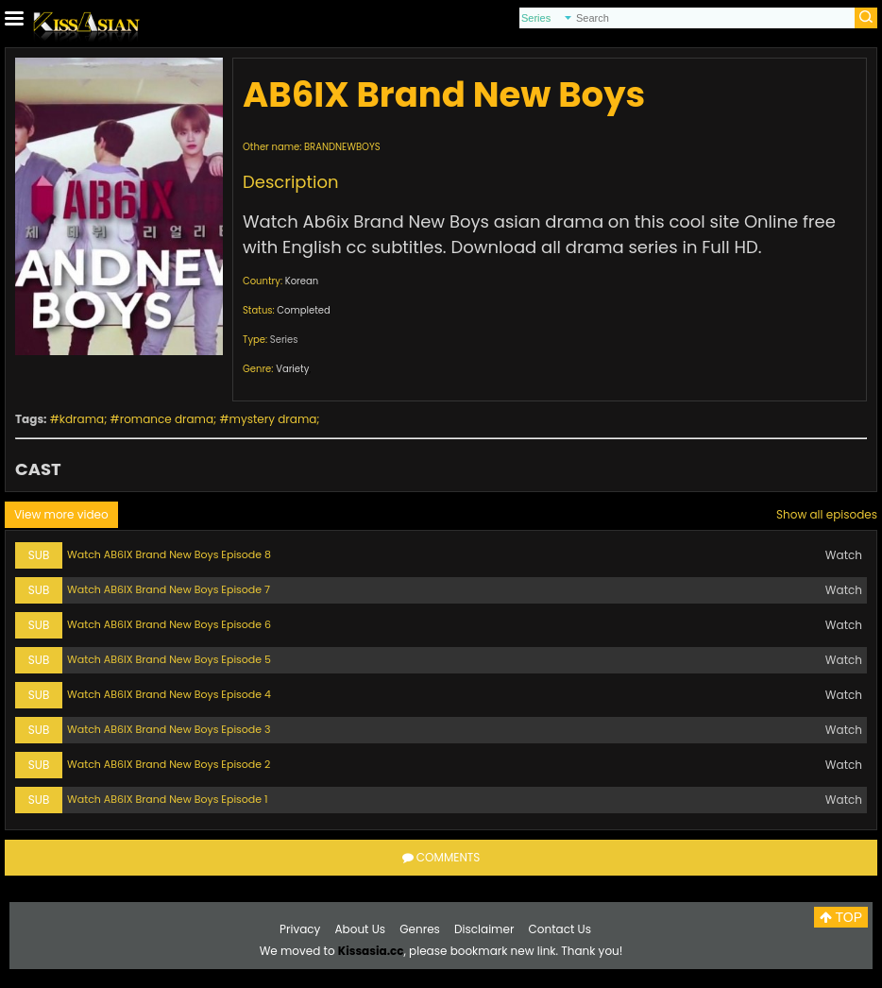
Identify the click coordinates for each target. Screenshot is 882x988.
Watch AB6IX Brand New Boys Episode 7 (168, 589)
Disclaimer (484, 929)
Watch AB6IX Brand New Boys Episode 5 (169, 659)
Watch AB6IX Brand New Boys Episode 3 (169, 729)
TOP (841, 917)
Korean (301, 281)
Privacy (300, 929)
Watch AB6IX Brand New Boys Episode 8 (169, 554)
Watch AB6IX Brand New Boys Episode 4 (169, 694)
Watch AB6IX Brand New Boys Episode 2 (168, 764)
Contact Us (560, 929)
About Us (360, 929)
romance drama (166, 419)
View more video (61, 514)
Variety (292, 369)
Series (284, 339)
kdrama (81, 419)
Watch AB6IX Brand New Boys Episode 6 (169, 624)
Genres (419, 929)
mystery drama (273, 419)
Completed (303, 310)
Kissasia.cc (371, 951)
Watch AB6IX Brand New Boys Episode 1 (167, 799)
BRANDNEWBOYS (342, 147)
